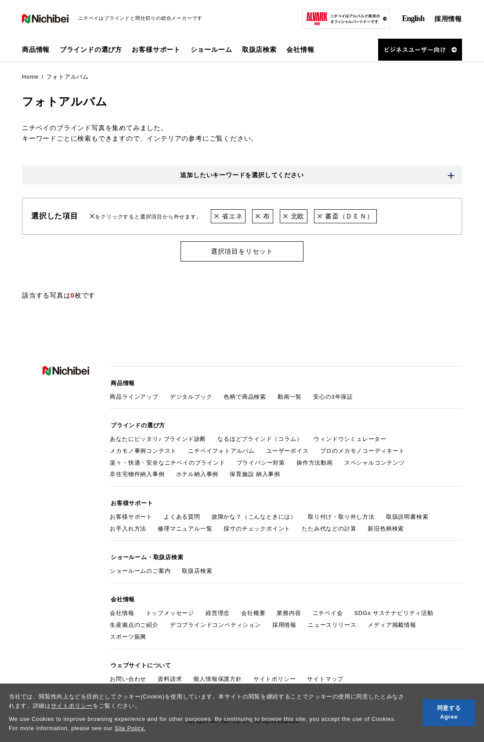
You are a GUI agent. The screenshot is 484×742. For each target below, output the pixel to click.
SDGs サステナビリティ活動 (393, 608)
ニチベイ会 (328, 608)
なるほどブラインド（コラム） (259, 437)
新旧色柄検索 (386, 526)
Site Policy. (130, 728)
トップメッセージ (170, 608)
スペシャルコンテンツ (374, 461)
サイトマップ (325, 673)
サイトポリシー (72, 705)
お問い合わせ (128, 673)
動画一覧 (290, 396)
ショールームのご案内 (140, 567)
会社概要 (253, 608)
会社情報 (122, 608)
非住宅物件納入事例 (137, 472)
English (413, 18)
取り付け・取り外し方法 (341, 514)
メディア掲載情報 (392, 620)
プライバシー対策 (261, 461)
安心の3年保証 (333, 396)
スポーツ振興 (128, 632)
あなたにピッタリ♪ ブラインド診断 (158, 437)
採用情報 (448, 18)
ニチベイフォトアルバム (221, 449)
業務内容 (289, 608)
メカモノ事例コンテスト (143, 449)
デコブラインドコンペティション (215, 620)
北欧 (293, 216)
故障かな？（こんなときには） (254, 514)
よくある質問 (182, 514)
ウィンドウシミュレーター (350, 437)
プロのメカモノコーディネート (362, 449)
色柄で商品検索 (245, 396)
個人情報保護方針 (217, 673)
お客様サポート (131, 514)
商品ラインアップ (134, 396)
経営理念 (218, 608)
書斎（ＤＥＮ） (346, 216)
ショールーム (211, 49)
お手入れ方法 (128, 526)
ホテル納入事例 (197, 472)
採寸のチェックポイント (257, 526)
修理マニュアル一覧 (185, 526)
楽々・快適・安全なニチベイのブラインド (167, 461)
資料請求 (170, 673)
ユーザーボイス (287, 449)
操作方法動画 (314, 461)
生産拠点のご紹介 (134, 620)
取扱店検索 (259, 49)
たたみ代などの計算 (329, 526)
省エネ (228, 216)
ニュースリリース (332, 620)
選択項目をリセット (242, 251)
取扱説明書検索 (407, 514)
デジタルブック (191, 396)
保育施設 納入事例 (255, 472)
